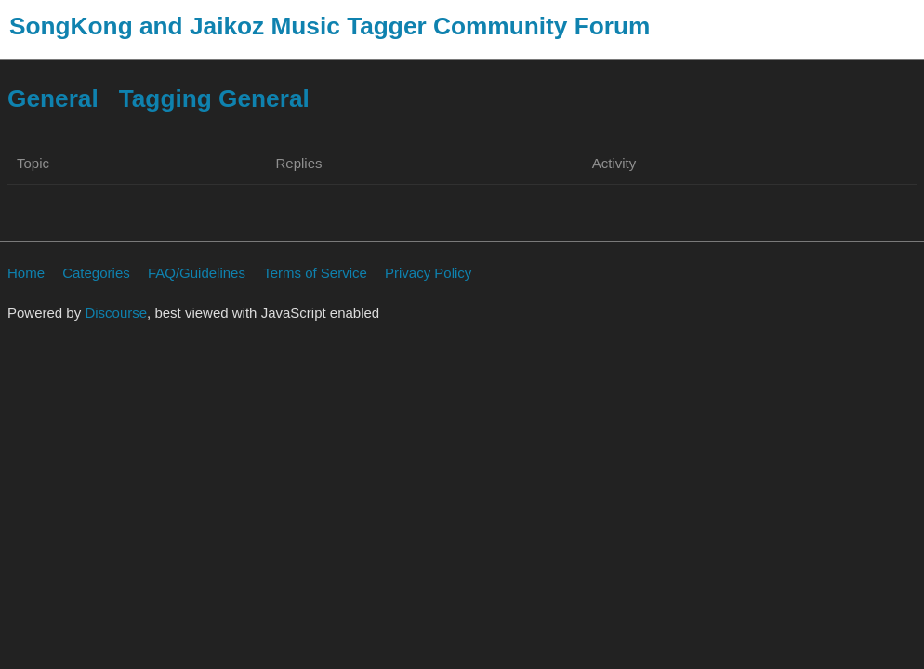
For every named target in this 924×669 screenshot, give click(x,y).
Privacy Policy (428, 273)
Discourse (116, 313)
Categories (96, 273)
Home (26, 273)
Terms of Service (315, 273)
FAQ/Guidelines (196, 273)
